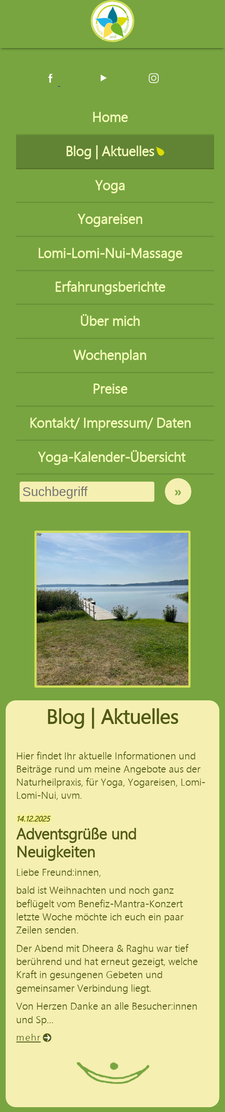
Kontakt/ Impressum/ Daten (111, 423)
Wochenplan (111, 355)
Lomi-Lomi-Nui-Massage (112, 253)
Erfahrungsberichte (112, 287)
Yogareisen (112, 219)
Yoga (112, 186)
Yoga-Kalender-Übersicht (111, 457)
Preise (111, 389)
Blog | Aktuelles (111, 151)
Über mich (111, 321)
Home (111, 117)
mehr (28, 1037)
